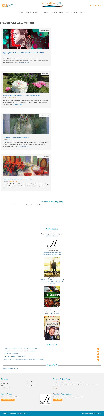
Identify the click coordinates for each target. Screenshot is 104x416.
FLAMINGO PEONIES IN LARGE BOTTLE (16, 137)
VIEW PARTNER (8, 399)
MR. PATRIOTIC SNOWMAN (12, 353)
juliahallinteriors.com (52, 236)
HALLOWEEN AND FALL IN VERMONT (15, 356)
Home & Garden (13, 98)
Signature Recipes (57, 12)
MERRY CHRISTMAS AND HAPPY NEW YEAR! (17, 179)
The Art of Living (71, 12)
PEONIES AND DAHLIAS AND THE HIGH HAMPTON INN (21, 95)
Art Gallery (44, 12)
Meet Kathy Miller (32, 12)
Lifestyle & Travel (13, 181)
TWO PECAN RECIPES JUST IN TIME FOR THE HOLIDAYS (20, 351)
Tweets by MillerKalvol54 (10, 368)
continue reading (24, 62)
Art (9, 56)
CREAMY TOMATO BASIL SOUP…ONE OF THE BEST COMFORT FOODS (24, 359)
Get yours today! (54, 313)
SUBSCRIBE (58, 399)
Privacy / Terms (30, 385)
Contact (82, 12)
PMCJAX (99, 413)
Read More (56, 388)
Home (21, 12)
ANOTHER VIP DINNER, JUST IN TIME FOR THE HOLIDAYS (20, 348)
